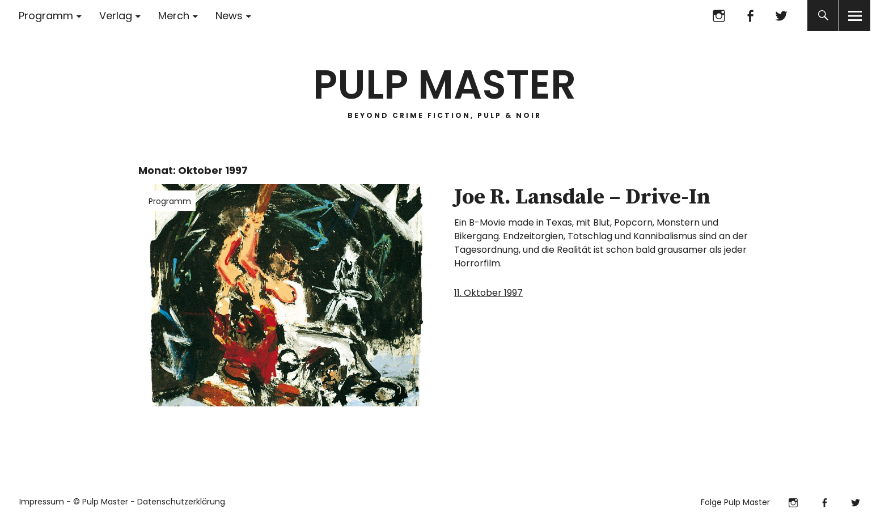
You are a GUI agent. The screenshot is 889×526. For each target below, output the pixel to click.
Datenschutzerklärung (181, 501)
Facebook (749, 15)
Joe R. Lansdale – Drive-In (582, 197)
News (229, 16)
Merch (173, 16)
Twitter (781, 15)
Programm (46, 16)
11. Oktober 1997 (488, 292)
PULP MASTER (444, 85)
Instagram (718, 15)
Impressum (41, 501)
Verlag (115, 16)
